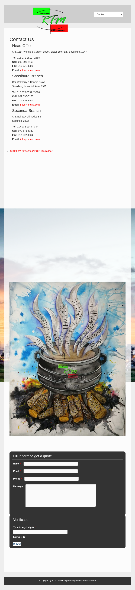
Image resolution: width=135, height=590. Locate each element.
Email (17, 471)
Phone (17, 478)
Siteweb (92, 580)
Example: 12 (19, 537)
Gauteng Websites (76, 580)
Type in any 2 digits (24, 527)
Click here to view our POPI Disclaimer (31, 151)
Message (18, 486)
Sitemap (62, 580)
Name (17, 463)
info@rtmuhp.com (30, 70)
